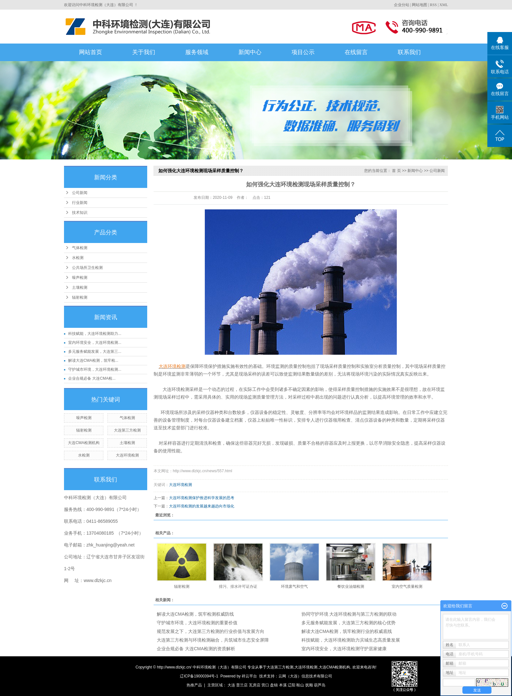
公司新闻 (79, 192)
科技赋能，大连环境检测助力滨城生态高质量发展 (350, 640)
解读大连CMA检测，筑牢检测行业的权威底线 (346, 631)
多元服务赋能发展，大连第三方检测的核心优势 (348, 622)
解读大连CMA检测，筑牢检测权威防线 (195, 614)
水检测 (78, 257)
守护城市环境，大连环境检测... (94, 369)
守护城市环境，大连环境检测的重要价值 (197, 622)
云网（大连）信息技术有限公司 (305, 676)
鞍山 (300, 685)
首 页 (396, 170)
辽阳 (291, 685)
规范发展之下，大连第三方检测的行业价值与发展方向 (210, 631)
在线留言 (356, 52)
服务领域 (196, 52)
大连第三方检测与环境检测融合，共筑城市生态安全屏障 (213, 640)
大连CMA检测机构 (84, 443)
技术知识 (79, 212)
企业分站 (401, 5)
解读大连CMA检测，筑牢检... (93, 360)
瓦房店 (254, 685)
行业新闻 (79, 202)
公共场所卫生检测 (87, 267)
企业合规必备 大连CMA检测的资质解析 (196, 648)
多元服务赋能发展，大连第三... (94, 351)
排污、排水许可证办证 (238, 586)
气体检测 (79, 248)
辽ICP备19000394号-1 (199, 676)
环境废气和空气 (294, 586)
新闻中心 (249, 52)
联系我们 (409, 52)
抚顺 (309, 685)
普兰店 (242, 685)
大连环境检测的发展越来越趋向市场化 (201, 506)
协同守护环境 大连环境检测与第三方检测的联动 (349, 614)
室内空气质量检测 (407, 586)
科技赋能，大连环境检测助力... (94, 333)
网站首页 (90, 52)
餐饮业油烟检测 (350, 586)
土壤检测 (79, 287)
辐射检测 (79, 297)
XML (443, 5)
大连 (231, 685)
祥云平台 (249, 676)
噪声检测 (79, 277)
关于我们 (143, 52)
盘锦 (274, 685)
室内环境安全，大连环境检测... (94, 342)
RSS (433, 5)
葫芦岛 (319, 685)
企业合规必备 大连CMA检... (92, 378)
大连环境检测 (127, 455)
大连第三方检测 (127, 430)
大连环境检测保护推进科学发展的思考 (201, 498)
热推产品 (194, 685)
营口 (265, 685)
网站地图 (419, 5)
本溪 (283, 685)
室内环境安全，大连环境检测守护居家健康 (344, 648)
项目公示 (303, 52)
